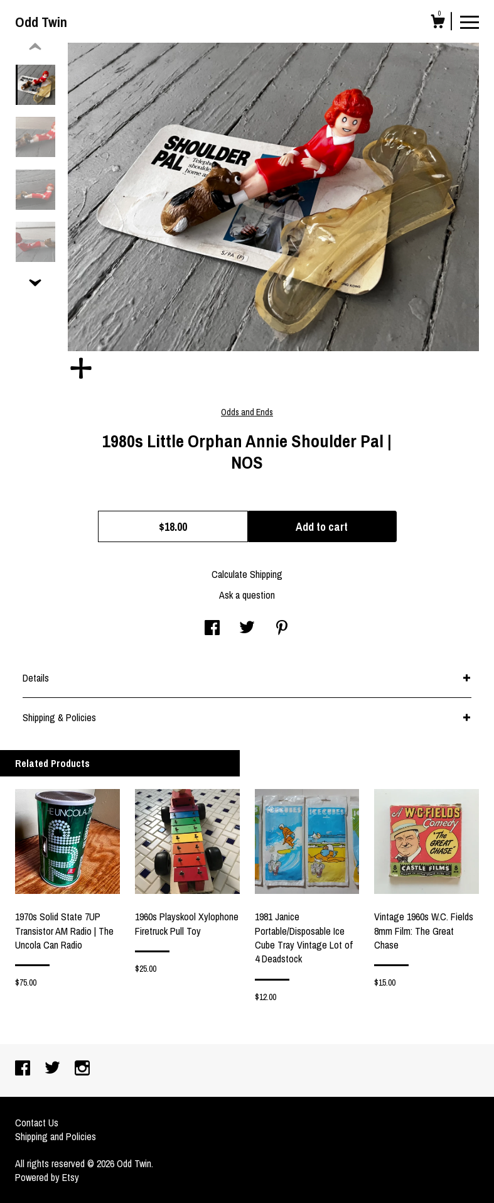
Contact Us (36, 1123)
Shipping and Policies (55, 1136)
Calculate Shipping (247, 574)
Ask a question (247, 595)
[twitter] (53, 1069)
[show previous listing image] (35, 47)
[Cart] (437, 23)
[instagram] (82, 1069)
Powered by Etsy (47, 1177)
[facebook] (24, 1069)
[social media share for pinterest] (281, 629)
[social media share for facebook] (212, 629)
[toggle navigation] (469, 21)
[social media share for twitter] (247, 629)
